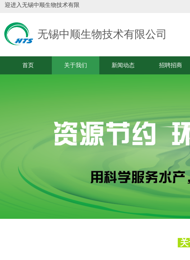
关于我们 (75, 65)
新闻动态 (123, 65)
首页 (28, 65)
